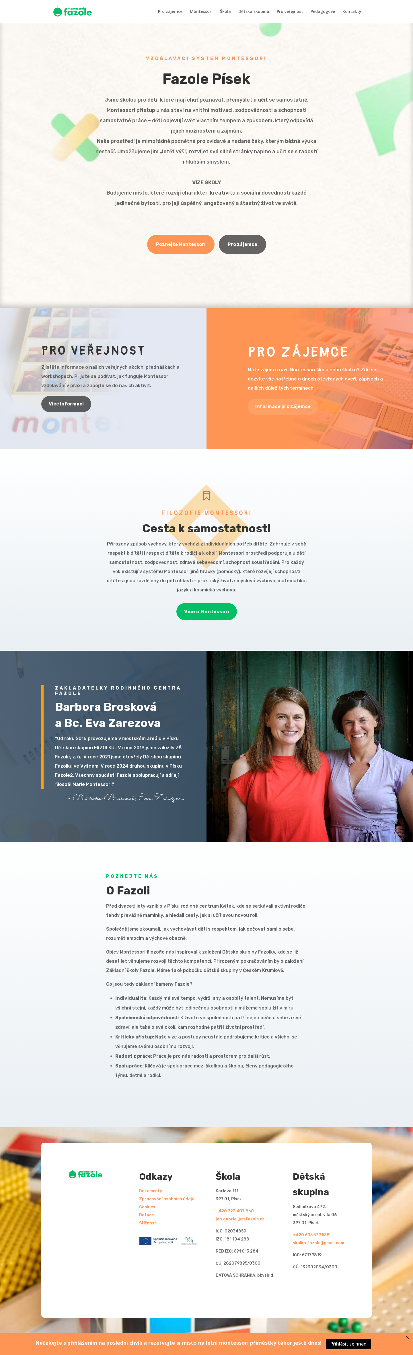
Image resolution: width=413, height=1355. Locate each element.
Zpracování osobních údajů (166, 1199)
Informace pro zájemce (283, 406)
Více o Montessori (206, 611)
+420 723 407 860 (235, 1211)
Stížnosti (148, 1223)
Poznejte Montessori (181, 244)
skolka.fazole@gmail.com (318, 1243)
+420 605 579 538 (311, 1234)
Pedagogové (323, 11)
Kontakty (351, 11)
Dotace (146, 1215)
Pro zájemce (170, 11)
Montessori (201, 11)
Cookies (147, 1207)
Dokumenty (150, 1191)
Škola (225, 11)
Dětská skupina (253, 11)
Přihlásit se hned (348, 1344)
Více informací (66, 404)
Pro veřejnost (290, 11)
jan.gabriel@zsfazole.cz (240, 1219)
